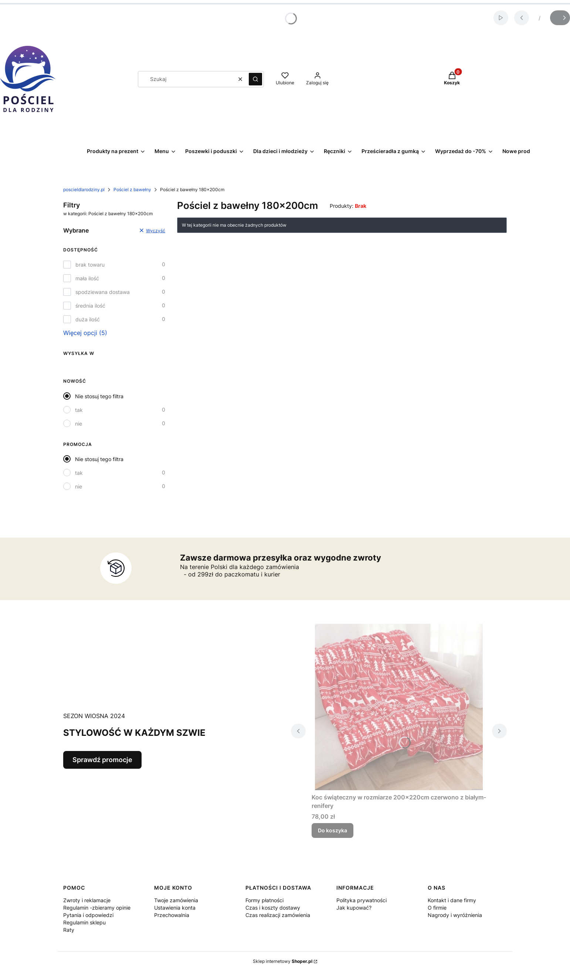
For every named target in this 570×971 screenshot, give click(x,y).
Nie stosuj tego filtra (99, 396)
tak (79, 410)
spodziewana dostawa (102, 292)
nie (78, 423)
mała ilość (87, 278)
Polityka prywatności (361, 900)
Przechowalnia (171, 915)
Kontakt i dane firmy (452, 900)
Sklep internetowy (282, 961)
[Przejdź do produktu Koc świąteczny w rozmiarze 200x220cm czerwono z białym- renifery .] (399, 707)
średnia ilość (90, 305)
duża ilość (87, 319)
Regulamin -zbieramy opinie (96, 907)
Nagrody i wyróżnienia (455, 915)
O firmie (437, 907)
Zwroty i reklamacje (87, 900)
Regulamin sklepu (84, 922)
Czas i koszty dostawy (272, 907)
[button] (255, 79)
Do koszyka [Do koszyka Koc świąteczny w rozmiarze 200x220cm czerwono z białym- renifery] (332, 830)
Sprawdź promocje (102, 760)
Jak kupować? (353, 907)
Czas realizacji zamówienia (277, 915)
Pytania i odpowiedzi (88, 915)
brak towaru (90, 264)
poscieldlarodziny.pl (84, 189)
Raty (68, 930)
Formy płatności (264, 900)
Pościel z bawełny (132, 189)
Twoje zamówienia (176, 900)
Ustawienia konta (175, 907)
